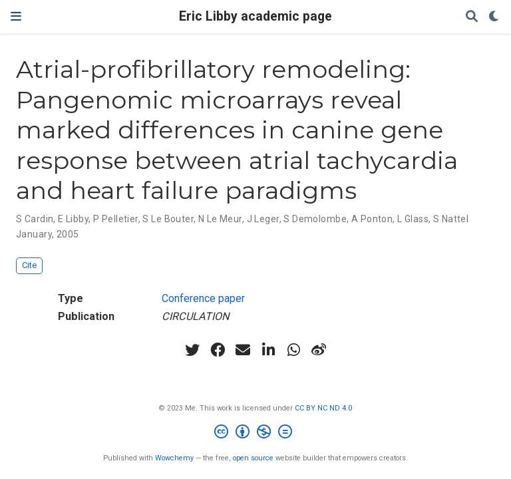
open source (253, 458)
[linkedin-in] (268, 350)
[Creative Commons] (255, 433)
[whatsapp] (293, 350)
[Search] (472, 17)
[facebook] (218, 350)
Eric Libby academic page (255, 16)
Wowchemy (174, 458)
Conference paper (203, 298)
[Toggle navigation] (16, 16)
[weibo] (319, 350)
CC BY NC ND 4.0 (323, 408)
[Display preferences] (494, 17)
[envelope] (243, 350)
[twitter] (192, 350)
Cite (29, 265)
